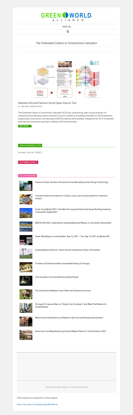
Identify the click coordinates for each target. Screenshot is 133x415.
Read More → (24, 126)
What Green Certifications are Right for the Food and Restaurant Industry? (69, 318)
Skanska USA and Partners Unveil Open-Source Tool (47, 102)
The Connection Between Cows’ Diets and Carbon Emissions (63, 290)
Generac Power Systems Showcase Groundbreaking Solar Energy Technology (71, 182)
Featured (25, 106)
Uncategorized (35, 106)
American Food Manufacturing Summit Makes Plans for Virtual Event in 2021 (70, 331)
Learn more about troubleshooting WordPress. (37, 404)
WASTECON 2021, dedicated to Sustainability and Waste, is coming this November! (73, 223)
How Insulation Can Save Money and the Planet (56, 277)
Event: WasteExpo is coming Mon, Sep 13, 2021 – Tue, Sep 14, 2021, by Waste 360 (72, 236)
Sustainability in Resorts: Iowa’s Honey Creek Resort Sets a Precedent (67, 250)
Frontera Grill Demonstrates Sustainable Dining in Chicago (62, 263)
